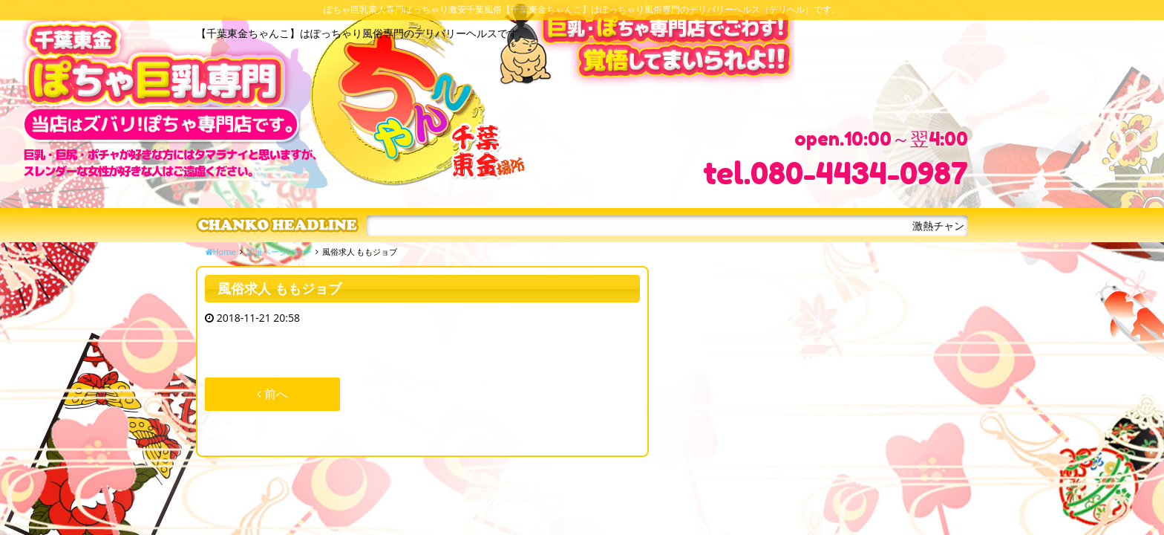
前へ (272, 394)
